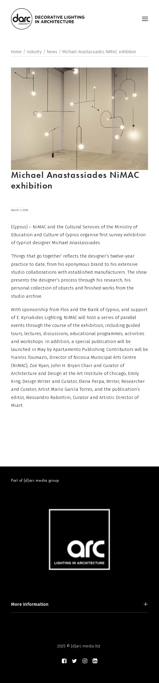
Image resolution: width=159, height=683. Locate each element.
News (52, 51)
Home (16, 51)
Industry (34, 51)
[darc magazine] (47, 18)
